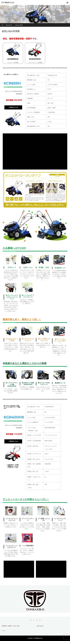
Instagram (36, 619)
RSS (39, 619)
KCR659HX (12, 59)
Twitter (30, 619)
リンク (3, 630)
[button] (13, 107)
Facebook (33, 619)
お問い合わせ (40, 626)
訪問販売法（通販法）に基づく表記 (10, 626)
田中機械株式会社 (7, 2)
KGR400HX (35, 59)
